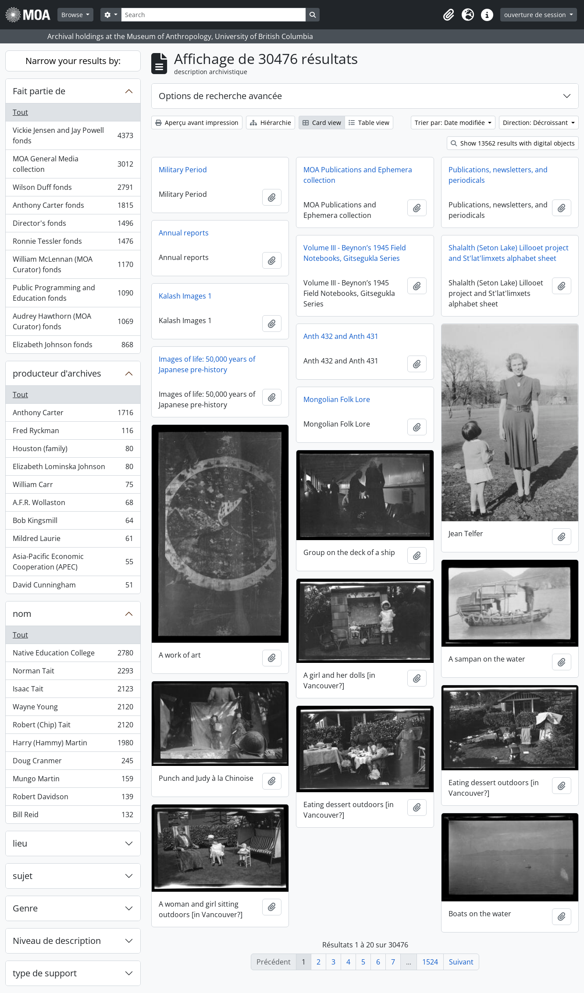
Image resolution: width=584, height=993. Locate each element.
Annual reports (184, 233)
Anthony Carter (72, 414)
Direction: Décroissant (536, 122)
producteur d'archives (57, 373)
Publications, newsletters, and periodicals (498, 175)
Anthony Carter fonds (72, 207)
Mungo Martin (72, 780)
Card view (322, 122)
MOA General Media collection (72, 164)
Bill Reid (72, 816)
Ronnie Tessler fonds (72, 243)
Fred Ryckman (72, 432)
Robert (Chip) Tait (72, 726)
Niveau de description (57, 941)
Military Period (183, 169)
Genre (25, 908)
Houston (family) (72, 450)
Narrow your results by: (73, 61)
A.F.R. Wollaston (72, 504)
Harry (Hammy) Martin (72, 744)
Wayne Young (72, 708)
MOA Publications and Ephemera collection (357, 175)
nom (22, 613)
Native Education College (72, 655)
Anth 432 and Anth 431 (340, 336)
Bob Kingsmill (72, 522)
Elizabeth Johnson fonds (72, 346)
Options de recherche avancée (220, 96)
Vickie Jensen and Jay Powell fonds (72, 135)
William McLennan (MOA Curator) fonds (72, 264)
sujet (22, 876)
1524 (430, 962)
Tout (20, 112)
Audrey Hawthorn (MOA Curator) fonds (72, 321)
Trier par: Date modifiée (451, 122)
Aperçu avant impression (197, 122)
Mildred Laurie (72, 540)
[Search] (213, 14)
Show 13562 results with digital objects (513, 143)
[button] (448, 15)
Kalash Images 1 (185, 296)
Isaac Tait (72, 690)
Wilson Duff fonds (72, 189)
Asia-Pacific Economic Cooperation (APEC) (72, 562)
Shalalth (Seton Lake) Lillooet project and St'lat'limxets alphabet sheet (509, 253)
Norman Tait (72, 673)
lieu (20, 843)
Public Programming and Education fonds (72, 293)
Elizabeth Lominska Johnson (72, 468)
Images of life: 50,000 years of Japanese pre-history (207, 364)
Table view (369, 122)
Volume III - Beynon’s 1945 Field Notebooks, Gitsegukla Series (354, 253)
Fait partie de (39, 91)
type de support (45, 973)
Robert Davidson (72, 798)
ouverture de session (536, 15)
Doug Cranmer (72, 762)
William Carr (72, 486)
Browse (73, 15)
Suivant (461, 962)
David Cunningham (72, 587)
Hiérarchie (270, 122)
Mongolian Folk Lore (336, 399)
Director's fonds (72, 225)
